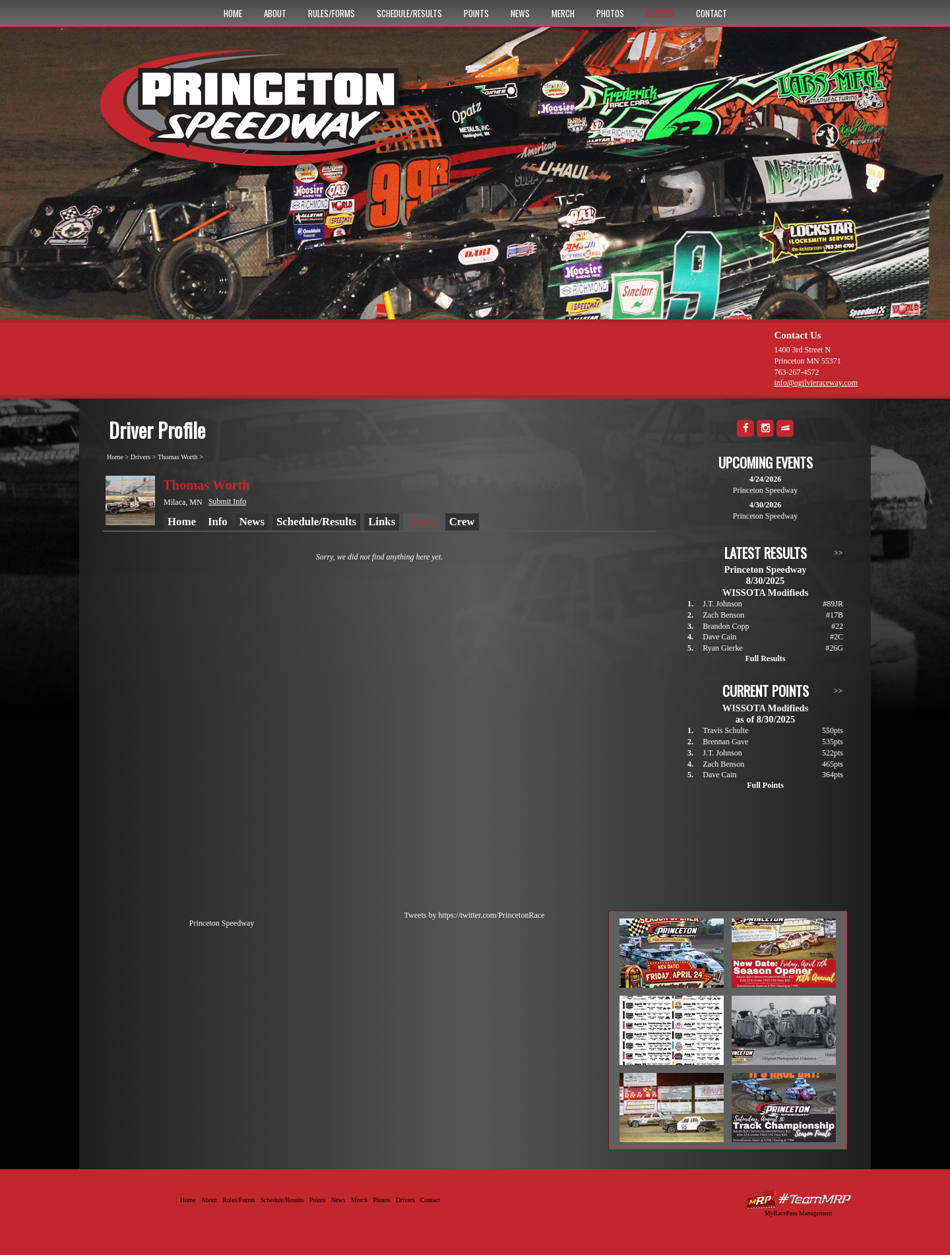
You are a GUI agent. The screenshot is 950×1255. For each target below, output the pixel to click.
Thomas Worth (177, 457)
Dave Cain (719, 636)
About (275, 13)
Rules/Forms (331, 13)
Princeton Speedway (221, 923)
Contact (711, 13)
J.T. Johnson (722, 603)
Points (476, 13)
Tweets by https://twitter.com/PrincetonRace (474, 915)
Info (218, 521)
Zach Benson (723, 615)
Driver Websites (798, 1199)
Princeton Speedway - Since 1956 (276, 114)
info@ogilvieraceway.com (816, 382)
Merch (563, 13)
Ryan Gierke (723, 648)
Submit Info (227, 501)
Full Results (765, 658)
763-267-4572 (796, 372)
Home (233, 13)
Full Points (765, 785)
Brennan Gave (725, 741)
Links (381, 521)
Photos (610, 13)
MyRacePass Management (798, 1213)
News (520, 13)
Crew (462, 521)
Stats (421, 522)
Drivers (660, 13)
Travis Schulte (725, 730)
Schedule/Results (409, 13)
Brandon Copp (726, 626)
